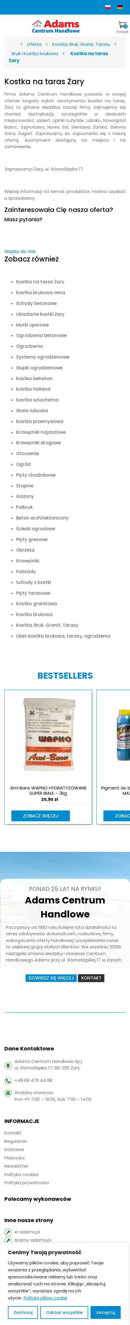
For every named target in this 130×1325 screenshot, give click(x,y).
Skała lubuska (32, 411)
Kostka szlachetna (37, 400)
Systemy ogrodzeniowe (42, 357)
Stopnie (24, 486)
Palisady (26, 571)
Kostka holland (33, 389)
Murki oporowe (32, 325)
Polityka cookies (21, 1174)
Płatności (14, 1158)
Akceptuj (105, 1312)
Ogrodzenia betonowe (41, 335)
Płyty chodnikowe (36, 475)
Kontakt (91, 978)
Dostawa (14, 1149)
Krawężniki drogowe (38, 443)
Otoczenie (27, 453)
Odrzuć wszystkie (64, 1312)
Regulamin (15, 1141)
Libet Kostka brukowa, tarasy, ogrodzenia (63, 636)
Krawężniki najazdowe (41, 432)
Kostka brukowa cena (40, 292)
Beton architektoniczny (42, 518)
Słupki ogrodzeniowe (39, 368)
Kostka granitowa (36, 604)
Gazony (25, 496)
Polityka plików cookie (45, 1298)
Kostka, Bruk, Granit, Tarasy (47, 625)
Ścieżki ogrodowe (35, 529)
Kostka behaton (34, 378)
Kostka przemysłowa (39, 421)
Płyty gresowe (32, 539)
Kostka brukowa (34, 614)
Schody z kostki (33, 582)
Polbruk (24, 507)
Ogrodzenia (29, 346)
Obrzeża (25, 550)
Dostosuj (23, 1312)
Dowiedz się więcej (51, 978)
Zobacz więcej (40, 816)
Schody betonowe (36, 303)
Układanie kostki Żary (40, 314)
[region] (64, 1284)
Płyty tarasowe (33, 593)
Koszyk (123, 27)
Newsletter (16, 1166)
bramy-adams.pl (33, 1240)
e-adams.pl (27, 1232)
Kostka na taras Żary (40, 282)
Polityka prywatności (26, 1183)
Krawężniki (27, 561)
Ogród (23, 464)
